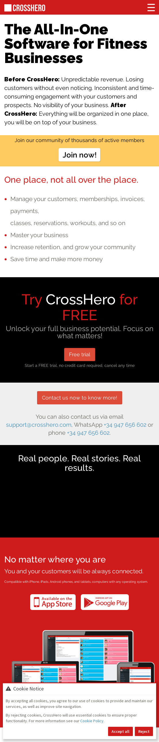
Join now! (80, 154)
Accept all (120, 731)
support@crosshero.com (38, 425)
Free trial (79, 354)
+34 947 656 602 (125, 425)
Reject (144, 731)
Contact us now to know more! (79, 398)
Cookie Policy (92, 720)
